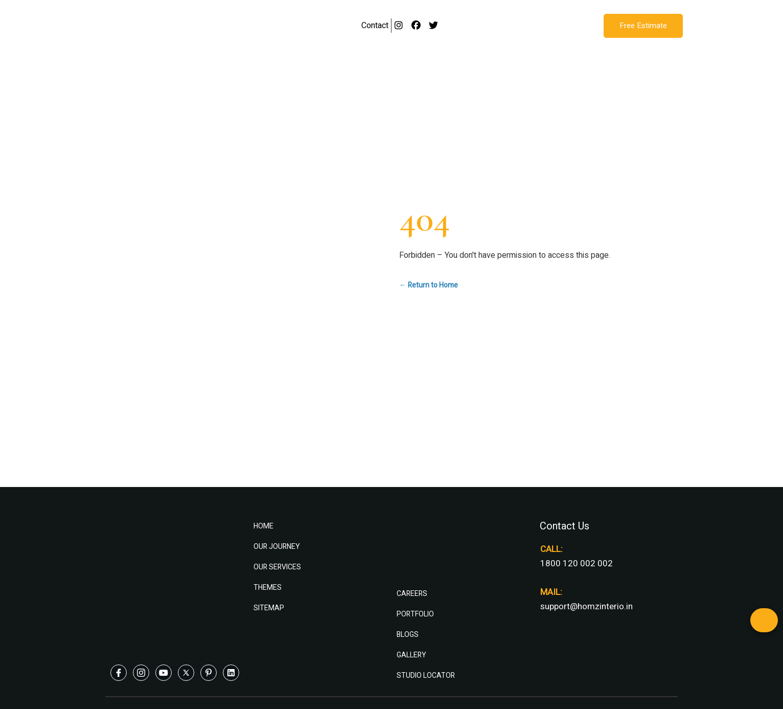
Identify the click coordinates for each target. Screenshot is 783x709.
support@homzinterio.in (586, 606)
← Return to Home (428, 285)
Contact (374, 25)
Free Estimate (643, 25)
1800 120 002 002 (576, 563)
